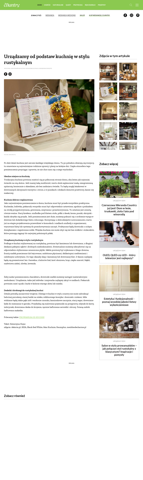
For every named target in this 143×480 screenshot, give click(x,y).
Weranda (49, 15)
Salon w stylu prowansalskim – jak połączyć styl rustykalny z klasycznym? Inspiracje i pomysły (119, 348)
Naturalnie (58, 5)
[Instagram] (131, 15)
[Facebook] (125, 15)
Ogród (47, 5)
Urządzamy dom (119, 199)
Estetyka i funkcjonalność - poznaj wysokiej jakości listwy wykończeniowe (119, 300)
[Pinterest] (138, 15)
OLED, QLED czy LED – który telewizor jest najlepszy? (119, 255)
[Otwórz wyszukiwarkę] (131, 5)
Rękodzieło (90, 5)
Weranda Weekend (67, 15)
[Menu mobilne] (137, 5)
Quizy (68, 5)
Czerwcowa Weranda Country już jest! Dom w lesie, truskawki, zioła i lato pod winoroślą (119, 208)
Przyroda (78, 5)
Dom (39, 5)
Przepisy (102, 5)
